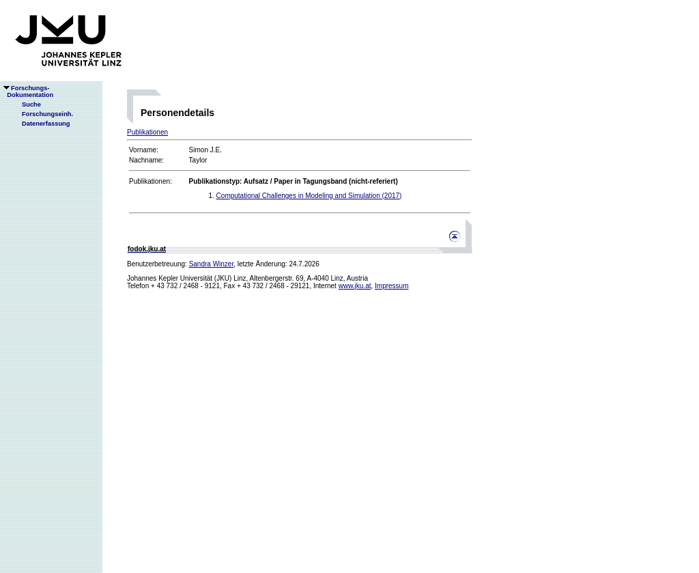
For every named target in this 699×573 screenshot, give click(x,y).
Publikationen (147, 132)
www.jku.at (355, 286)
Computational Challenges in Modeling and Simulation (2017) (309, 195)
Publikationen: (150, 181)
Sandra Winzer (211, 264)
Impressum (391, 286)
